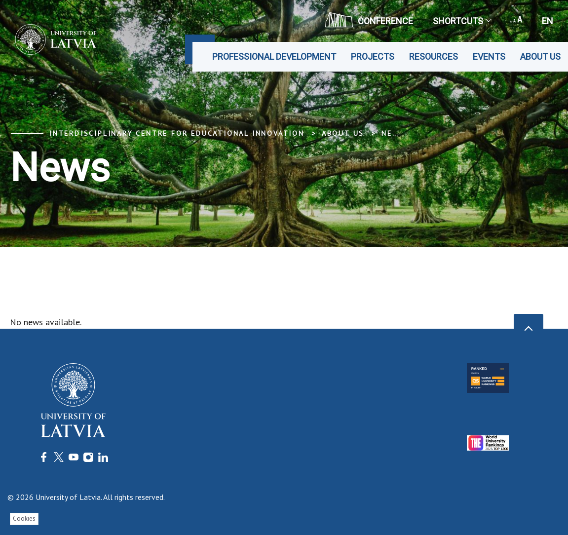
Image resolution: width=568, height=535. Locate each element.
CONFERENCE (369, 20)
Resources (433, 56)
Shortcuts (462, 21)
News (393, 133)
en (547, 21)
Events (489, 56)
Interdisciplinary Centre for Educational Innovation (176, 133)
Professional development (274, 56)
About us (540, 56)
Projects (372, 56)
